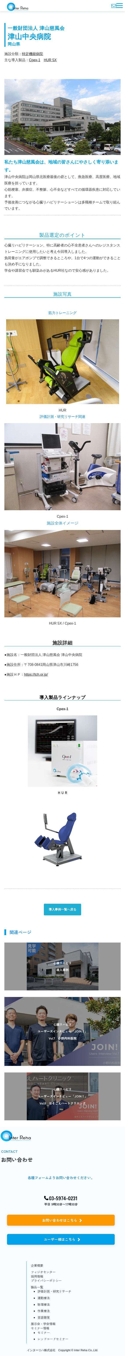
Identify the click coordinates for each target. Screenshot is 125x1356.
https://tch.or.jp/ (36, 674)
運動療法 (44, 1298)
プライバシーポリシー (46, 1281)
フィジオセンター (43, 1272)
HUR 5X (50, 60)
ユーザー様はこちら (59, 1239)
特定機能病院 (32, 54)
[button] (119, 5)
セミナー (44, 1333)
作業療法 (44, 1311)
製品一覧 (37, 1287)
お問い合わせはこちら (59, 1220)
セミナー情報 (40, 1328)
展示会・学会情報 (43, 1324)
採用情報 (37, 1276)
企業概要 (37, 1265)
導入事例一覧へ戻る (62, 909)
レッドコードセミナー (53, 1339)
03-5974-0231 (63, 1198)
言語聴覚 (44, 1317)
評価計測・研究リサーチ (54, 1291)
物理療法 (44, 1304)
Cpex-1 (34, 60)
